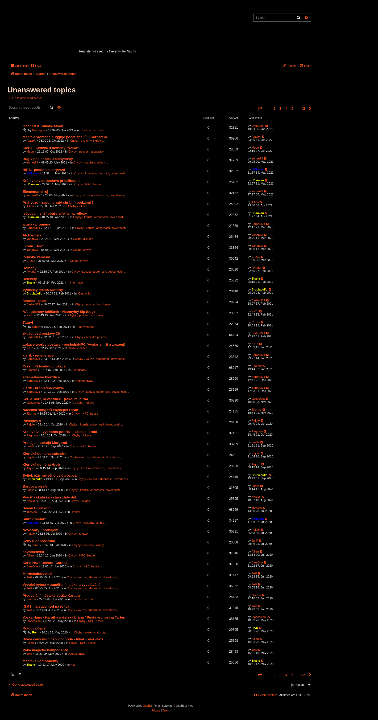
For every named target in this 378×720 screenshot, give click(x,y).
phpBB (147, 705)
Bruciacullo (35, 293)
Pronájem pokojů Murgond (45, 443)
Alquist (31, 468)
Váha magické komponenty (45, 650)
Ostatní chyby (82, 249)
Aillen (30, 206)
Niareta (31, 599)
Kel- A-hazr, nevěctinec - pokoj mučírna (55, 399)
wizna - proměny (36, 224)
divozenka (33, 402)
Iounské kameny (36, 257)
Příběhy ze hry (85, 326)
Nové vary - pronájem (40, 530)
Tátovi (28, 323)
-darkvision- (34, 621)
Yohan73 (32, 162)
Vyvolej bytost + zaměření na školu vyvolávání (61, 585)
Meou (30, 151)
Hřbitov (75, 511)
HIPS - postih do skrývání (44, 170)
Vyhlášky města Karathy (43, 290)
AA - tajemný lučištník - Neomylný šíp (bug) (59, 312)
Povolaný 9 (32, 421)
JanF (35, 545)
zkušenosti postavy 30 (41, 334)
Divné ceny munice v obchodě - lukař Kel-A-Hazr (63, 639)
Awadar (31, 271)
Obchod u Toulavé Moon (43, 126)
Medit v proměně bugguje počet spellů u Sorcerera (65, 137)
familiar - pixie (34, 301)
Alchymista (32, 235)
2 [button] (274, 108)
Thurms (31, 413)
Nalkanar (33, 173)
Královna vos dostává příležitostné (52, 181)
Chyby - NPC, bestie (87, 184)
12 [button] (303, 108)
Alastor (31, 140)
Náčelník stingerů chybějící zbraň (50, 410)
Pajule (31, 424)
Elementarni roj (35, 192)
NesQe (31, 500)
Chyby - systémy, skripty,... (87, 140)
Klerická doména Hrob (41, 465)
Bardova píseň (35, 486)
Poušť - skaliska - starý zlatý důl (49, 497)
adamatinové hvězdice (41, 377)
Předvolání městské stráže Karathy (52, 596)
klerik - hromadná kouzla (43, 388)
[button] (260, 108)
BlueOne (32, 566)
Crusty (31, 260)
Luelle (30, 446)
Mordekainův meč (37, 574)
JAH (29, 577)
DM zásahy (79, 369)
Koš (73, 664)
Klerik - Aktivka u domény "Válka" (51, 148)
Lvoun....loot (33, 246)
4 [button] (286, 108)
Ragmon (32, 435)
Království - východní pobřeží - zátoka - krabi (60, 432)
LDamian (33, 184)
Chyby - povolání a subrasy (86, 151)
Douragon (38, 130)
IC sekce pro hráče (92, 130)
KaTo (30, 315)
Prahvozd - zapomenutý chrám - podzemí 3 (58, 202)
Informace (76, 282)
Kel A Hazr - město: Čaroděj (46, 563)
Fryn (35, 632)
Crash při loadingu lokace (44, 366)
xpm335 (32, 511)
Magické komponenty (40, 661)
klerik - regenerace (38, 355)
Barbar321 (33, 228)
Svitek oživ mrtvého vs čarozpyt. (50, 475)
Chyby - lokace (78, 206)
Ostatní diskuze (83, 238)
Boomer (32, 369)
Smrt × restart (34, 519)
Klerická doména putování (44, 454)
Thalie (31, 282)
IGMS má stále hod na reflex (46, 606)
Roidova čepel (34, 628)
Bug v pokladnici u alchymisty (48, 159)
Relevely (30, 279)
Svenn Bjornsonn (37, 508)
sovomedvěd (33, 552)
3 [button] (280, 108)
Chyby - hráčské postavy (91, 337)
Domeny (29, 268)
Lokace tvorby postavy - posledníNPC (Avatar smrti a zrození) (74, 344)
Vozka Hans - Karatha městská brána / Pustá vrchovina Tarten (74, 617)
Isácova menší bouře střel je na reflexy (55, 213)
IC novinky (84, 293)
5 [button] (292, 108)
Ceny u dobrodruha (39, 541)
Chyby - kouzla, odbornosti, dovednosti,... (101, 173)
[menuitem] (35, 66)
